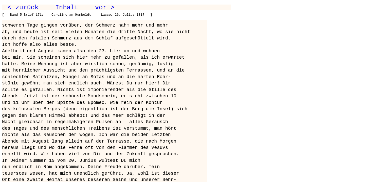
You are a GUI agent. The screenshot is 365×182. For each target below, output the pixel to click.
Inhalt (67, 7)
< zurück (23, 7)
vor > (104, 7)
